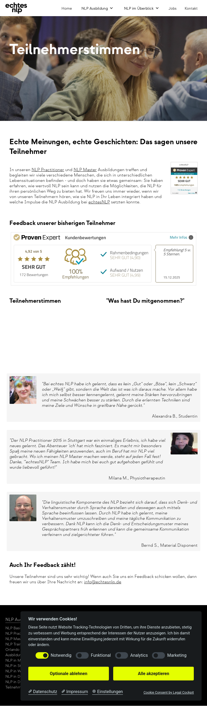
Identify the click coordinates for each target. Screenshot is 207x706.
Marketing (176, 655)
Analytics (139, 655)
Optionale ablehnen (68, 673)
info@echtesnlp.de (102, 582)
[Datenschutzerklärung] (42, 691)
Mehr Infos (181, 237)
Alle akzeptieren (153, 673)
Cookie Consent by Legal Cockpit (168, 692)
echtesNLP (99, 202)
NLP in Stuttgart (18, 665)
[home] (16, 8)
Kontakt (191, 8)
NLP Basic (13, 628)
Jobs (172, 8)
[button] (97, 8)
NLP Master (85, 169)
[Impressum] (74, 691)
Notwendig (61, 655)
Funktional (101, 655)
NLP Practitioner (48, 169)
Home (66, 8)
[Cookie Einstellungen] (107, 691)
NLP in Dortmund (19, 676)
